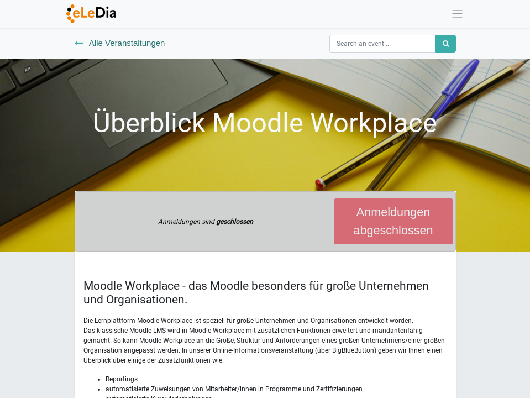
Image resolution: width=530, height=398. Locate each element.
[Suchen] (445, 44)
